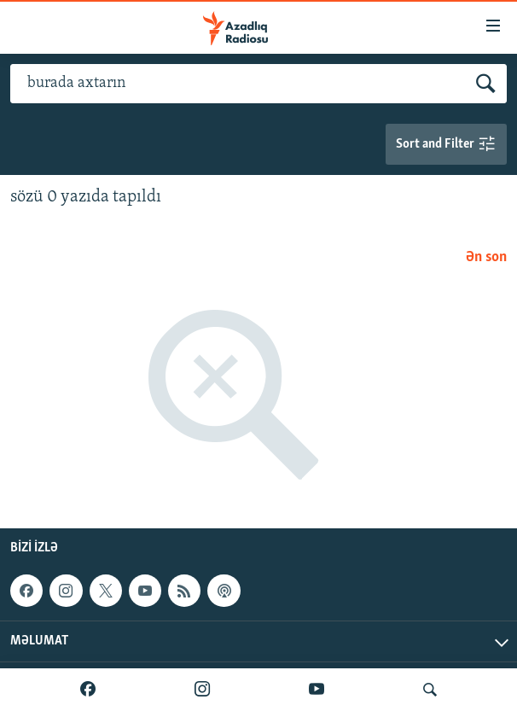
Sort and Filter (446, 145)
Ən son (486, 257)
